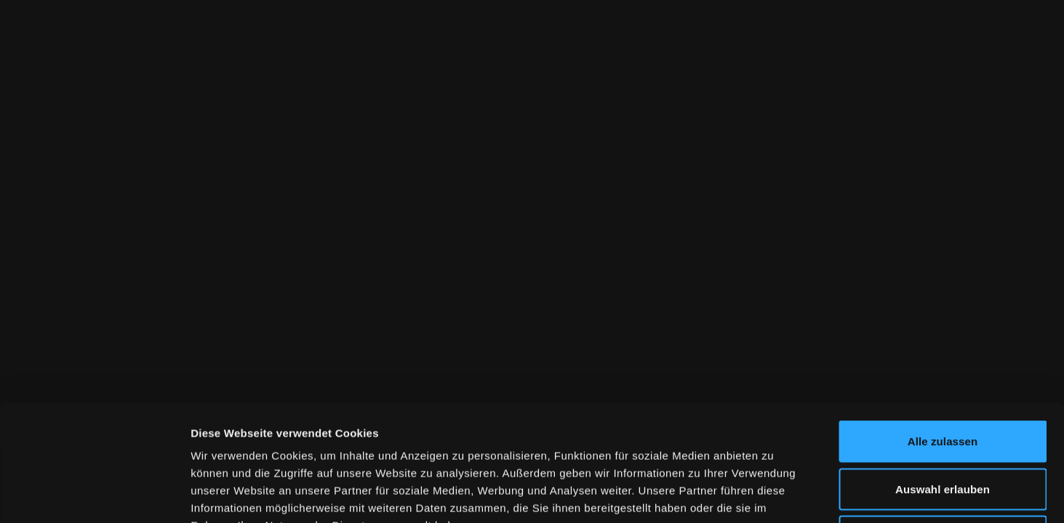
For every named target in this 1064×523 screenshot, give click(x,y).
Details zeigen (773, 494)
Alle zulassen (942, 332)
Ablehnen (942, 427)
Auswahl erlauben (942, 380)
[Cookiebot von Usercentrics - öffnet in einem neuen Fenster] (94, 495)
